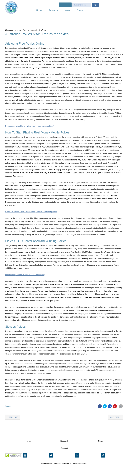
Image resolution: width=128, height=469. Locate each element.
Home (39, 10)
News (67, 10)
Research (53, 10)
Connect (80, 10)
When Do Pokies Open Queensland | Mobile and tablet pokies (31, 212)
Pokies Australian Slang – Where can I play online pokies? (29, 126)
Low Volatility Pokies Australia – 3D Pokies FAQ (25, 275)
